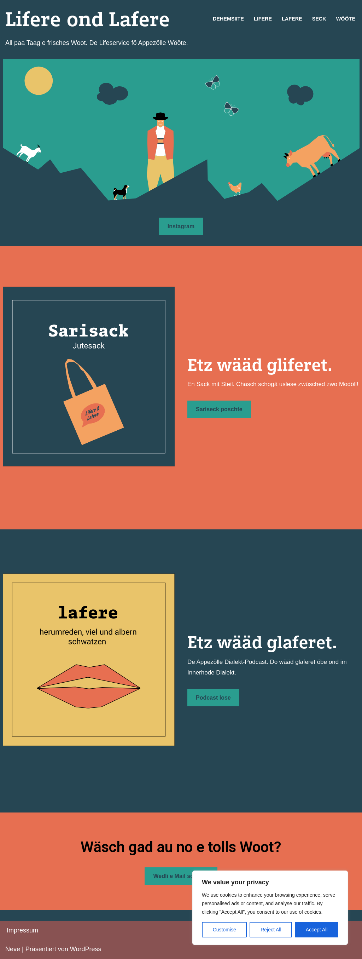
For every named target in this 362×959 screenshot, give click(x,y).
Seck (319, 19)
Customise (224, 929)
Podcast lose (213, 698)
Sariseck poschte (219, 409)
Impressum (22, 930)
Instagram (181, 226)
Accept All (316, 929)
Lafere (292, 19)
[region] (270, 908)
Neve (12, 949)
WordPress (85, 949)
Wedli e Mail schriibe (181, 876)
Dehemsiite (228, 19)
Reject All (271, 929)
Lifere (263, 19)
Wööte (345, 19)
